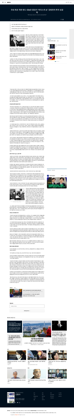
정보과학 (43, 396)
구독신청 (60, 394)
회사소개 (11, 410)
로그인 (70, 2)
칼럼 (34, 399)
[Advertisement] (24, 81)
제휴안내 (22, 410)
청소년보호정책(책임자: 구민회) (41, 410)
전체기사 (43, 399)
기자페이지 (52, 398)
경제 (42, 393)
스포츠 (35, 398)
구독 (14, 287)
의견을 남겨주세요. (14, 306)
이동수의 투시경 (51, 41)
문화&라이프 (36, 396)
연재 (51, 393)
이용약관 (28, 410)
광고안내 (60, 396)
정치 (34, 393)
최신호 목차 (52, 394)
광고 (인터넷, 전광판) (17, 410)
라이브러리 (52, 396)
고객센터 (25, 410)
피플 (42, 398)
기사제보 (60, 393)
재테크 (11, 287)
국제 (42, 394)
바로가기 (62, 175)
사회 (34, 394)
